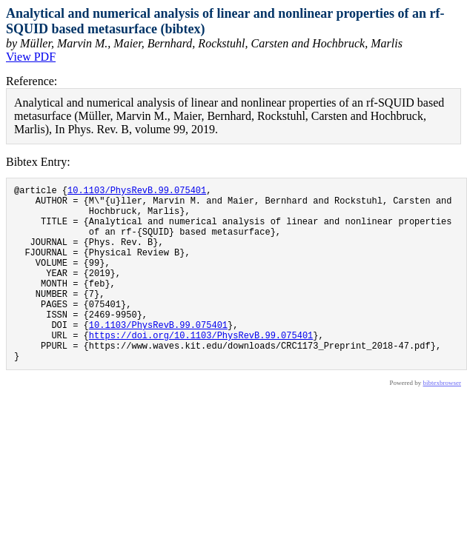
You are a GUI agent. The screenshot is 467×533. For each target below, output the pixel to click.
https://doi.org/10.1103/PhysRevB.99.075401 (201, 368)
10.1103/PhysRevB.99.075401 (136, 192)
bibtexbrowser (442, 420)
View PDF (31, 56)
